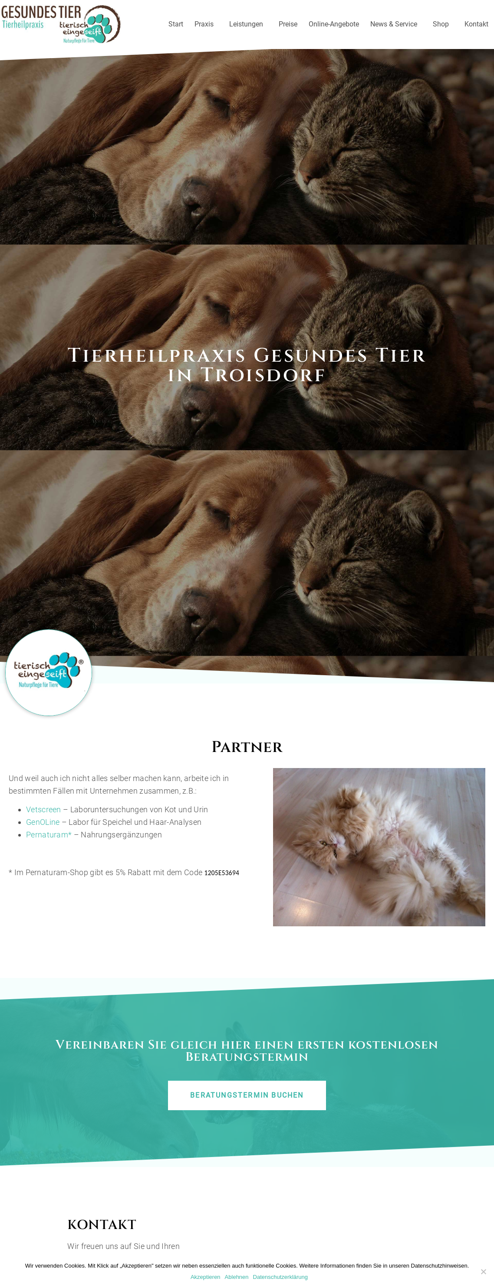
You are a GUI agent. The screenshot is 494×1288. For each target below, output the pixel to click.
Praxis (206, 24)
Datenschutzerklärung (280, 1277)
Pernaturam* (50, 844)
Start (175, 24)
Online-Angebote (334, 24)
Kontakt (476, 24)
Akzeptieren (206, 1277)
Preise (288, 24)
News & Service (396, 24)
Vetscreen (43, 819)
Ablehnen (237, 1277)
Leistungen (248, 24)
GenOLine (42, 831)
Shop (443, 24)
